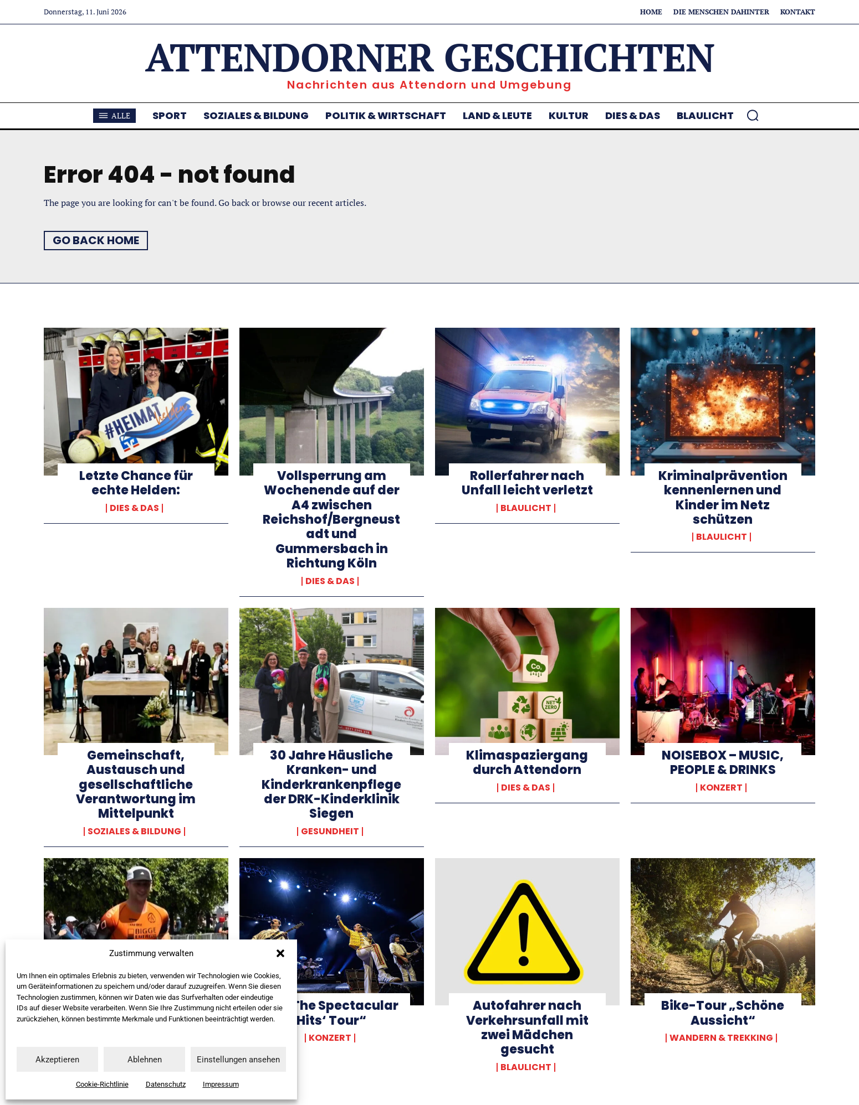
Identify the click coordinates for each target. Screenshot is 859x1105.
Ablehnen (144, 1060)
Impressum (221, 1084)
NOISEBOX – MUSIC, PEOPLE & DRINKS (723, 762)
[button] (280, 953)
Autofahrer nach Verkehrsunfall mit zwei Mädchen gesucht (527, 1027)
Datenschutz (166, 1084)
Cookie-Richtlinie (102, 1084)
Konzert (721, 787)
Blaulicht (525, 508)
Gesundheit (330, 831)
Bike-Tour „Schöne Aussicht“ (722, 1013)
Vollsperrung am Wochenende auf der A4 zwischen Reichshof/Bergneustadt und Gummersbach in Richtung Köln (331, 519)
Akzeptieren (57, 1060)
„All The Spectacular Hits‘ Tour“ (331, 1013)
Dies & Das (134, 508)
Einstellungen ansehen (238, 1060)
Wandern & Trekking (721, 1038)
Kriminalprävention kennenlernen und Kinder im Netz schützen (723, 497)
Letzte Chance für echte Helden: (136, 483)
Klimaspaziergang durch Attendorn (527, 762)
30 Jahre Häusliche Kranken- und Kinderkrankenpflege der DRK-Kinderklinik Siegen (331, 785)
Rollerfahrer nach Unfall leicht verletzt (527, 483)
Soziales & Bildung (134, 831)
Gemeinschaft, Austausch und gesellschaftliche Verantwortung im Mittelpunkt (136, 785)
